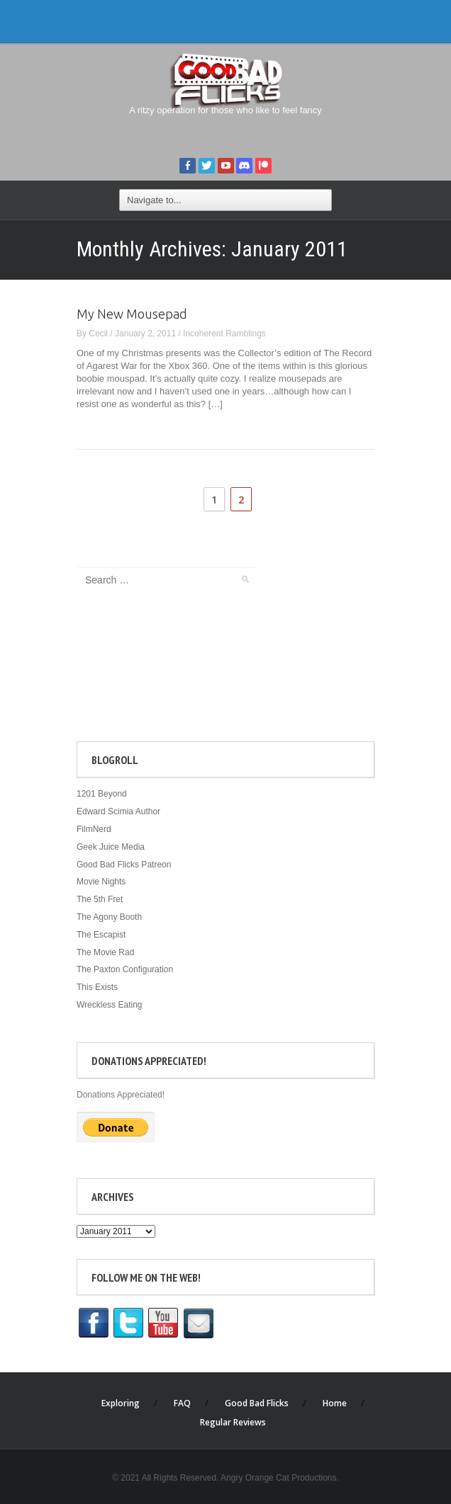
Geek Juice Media (111, 847)
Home (335, 1403)
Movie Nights (101, 882)
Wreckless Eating (109, 1005)
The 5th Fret (100, 899)
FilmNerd (94, 829)
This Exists (97, 987)
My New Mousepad (132, 314)
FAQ (182, 1403)
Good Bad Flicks (257, 1403)
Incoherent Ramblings (224, 333)
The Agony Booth (109, 917)
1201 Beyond (102, 794)
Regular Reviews (233, 1422)
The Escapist (101, 935)
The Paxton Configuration (125, 969)
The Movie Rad (105, 952)
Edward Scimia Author (118, 811)
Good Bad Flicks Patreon (124, 865)
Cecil (98, 333)
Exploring (120, 1403)
